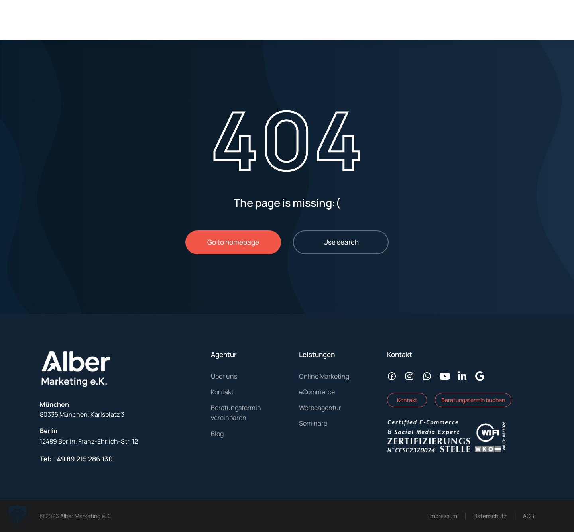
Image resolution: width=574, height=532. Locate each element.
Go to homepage (233, 242)
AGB (528, 516)
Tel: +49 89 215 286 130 (76, 458)
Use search (341, 242)
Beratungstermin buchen (473, 400)
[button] (17, 514)
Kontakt (407, 400)
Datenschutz (490, 516)
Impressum (443, 516)
